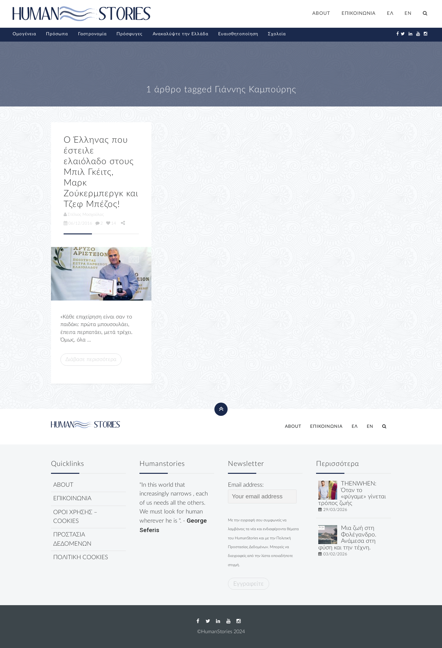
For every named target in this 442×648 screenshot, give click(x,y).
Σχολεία (277, 34)
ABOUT (321, 13)
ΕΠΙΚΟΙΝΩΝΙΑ (359, 13)
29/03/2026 (335, 510)
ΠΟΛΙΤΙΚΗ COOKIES (80, 557)
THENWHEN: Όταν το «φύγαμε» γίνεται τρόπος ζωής (352, 493)
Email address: (262, 492)
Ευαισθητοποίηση (238, 34)
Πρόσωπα (57, 34)
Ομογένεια (24, 34)
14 (111, 223)
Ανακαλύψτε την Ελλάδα (180, 34)
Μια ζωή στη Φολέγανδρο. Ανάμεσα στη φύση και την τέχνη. (347, 538)
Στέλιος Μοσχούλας (84, 214)
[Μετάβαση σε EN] (408, 14)
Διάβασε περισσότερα (90, 359)
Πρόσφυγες (129, 34)
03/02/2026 (335, 554)
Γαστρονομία (92, 34)
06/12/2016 (78, 223)
